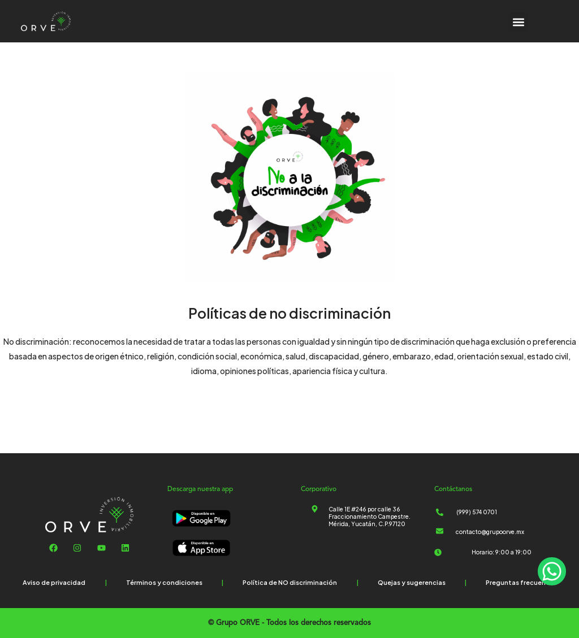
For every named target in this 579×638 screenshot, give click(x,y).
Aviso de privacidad (54, 582)
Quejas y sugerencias (412, 582)
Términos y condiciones (164, 582)
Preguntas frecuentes (521, 582)
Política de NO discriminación (290, 582)
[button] (518, 21)
